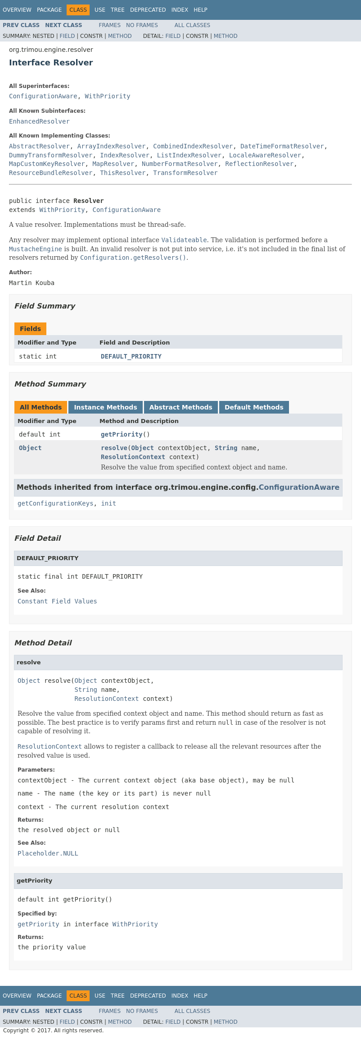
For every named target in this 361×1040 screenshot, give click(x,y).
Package (49, 10)
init (108, 503)
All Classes (192, 25)
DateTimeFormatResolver (282, 146)
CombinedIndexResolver (193, 146)
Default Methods (254, 407)
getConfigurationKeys (56, 503)
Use (100, 10)
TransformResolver (185, 172)
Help (201, 10)
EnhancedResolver (39, 121)
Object (30, 447)
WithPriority (108, 96)
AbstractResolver (39, 146)
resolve (114, 447)
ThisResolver (122, 172)
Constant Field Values (57, 601)
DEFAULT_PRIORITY (131, 356)
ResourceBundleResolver (50, 172)
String (226, 447)
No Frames (142, 25)
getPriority (122, 434)
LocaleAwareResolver (265, 155)
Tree (118, 10)
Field (67, 36)
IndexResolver (124, 155)
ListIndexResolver (189, 155)
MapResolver (113, 163)
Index (180, 10)
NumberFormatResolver (180, 163)
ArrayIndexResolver (111, 146)
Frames (110, 25)
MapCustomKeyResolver (47, 163)
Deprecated (148, 10)
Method (120, 36)
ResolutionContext (133, 456)
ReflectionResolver (259, 163)
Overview (17, 10)
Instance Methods (105, 407)
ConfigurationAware (43, 96)
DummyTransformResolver (50, 155)
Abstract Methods (180, 407)
